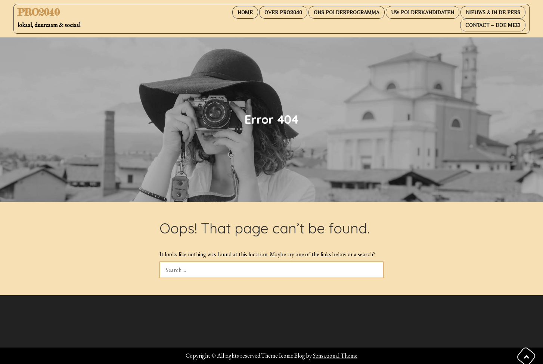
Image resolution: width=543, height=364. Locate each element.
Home (245, 12)
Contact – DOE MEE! (492, 25)
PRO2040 (39, 12)
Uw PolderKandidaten (422, 12)
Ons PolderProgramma (346, 12)
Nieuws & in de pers (493, 12)
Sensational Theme (335, 356)
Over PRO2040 (283, 12)
